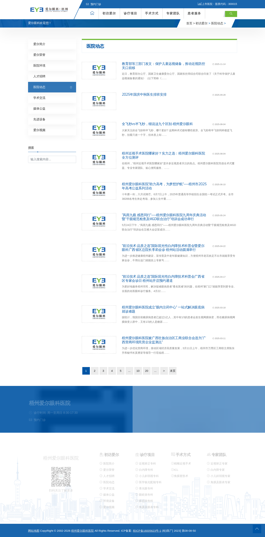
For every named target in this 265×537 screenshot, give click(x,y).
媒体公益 (39, 108)
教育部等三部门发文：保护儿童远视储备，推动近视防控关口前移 (163, 65)
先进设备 (39, 119)
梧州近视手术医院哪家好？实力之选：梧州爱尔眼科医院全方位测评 (163, 155)
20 (146, 370)
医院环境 (39, 65)
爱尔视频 (39, 130)
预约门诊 (93, 4)
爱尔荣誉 (39, 54)
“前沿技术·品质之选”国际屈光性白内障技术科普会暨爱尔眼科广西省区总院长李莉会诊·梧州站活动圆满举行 (163, 247)
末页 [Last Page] (173, 370)
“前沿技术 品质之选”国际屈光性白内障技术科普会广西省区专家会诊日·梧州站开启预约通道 (163, 278)
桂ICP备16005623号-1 (147, 530)
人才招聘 (39, 76)
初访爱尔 (109, 13)
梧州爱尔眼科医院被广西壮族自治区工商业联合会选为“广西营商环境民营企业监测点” (164, 340)
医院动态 (217, 23)
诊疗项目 (130, 13)
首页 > (190, 23)
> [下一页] (164, 370)
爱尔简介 (39, 44)
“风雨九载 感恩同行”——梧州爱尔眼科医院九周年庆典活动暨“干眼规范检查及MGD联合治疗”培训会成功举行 (164, 217)
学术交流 (39, 97)
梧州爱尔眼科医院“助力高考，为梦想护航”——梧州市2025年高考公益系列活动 (164, 186)
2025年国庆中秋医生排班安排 (144, 94)
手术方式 (152, 13)
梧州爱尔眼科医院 (82, 530)
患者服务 (194, 13)
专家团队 (173, 13)
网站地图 (33, 530)
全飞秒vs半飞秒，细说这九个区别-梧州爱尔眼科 (157, 124)
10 (138, 370)
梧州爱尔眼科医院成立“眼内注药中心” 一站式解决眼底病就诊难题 (163, 309)
